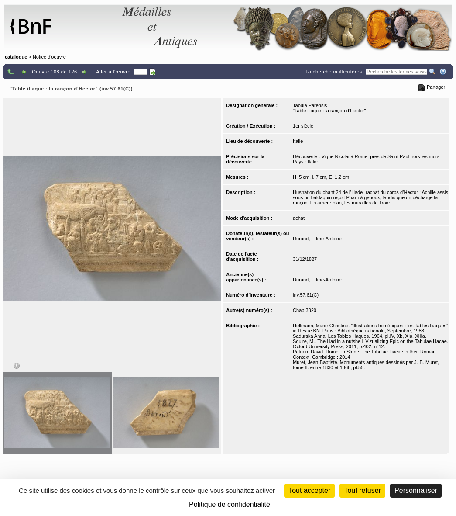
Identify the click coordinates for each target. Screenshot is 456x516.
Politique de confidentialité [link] (229, 504)
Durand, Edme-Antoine (317, 238)
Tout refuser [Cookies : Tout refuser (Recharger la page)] (362, 490)
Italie (298, 141)
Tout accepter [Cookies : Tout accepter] (309, 490)
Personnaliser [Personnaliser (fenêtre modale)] (415, 490)
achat (299, 218)
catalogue (16, 56)
